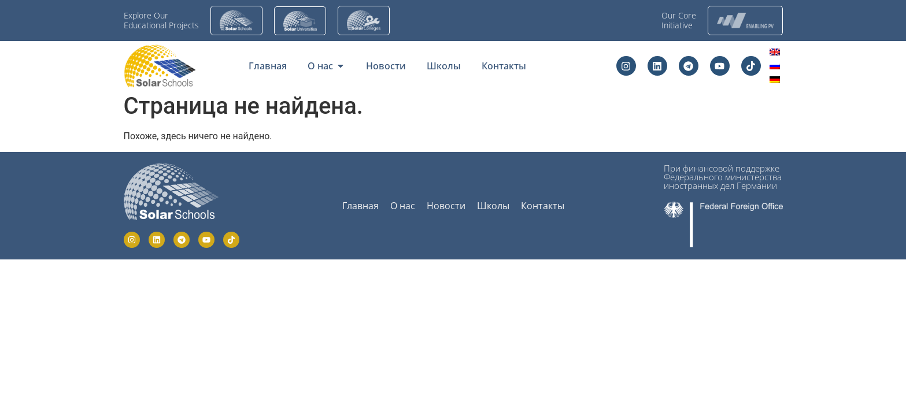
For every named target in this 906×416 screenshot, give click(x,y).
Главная (360, 205)
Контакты (542, 205)
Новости (446, 205)
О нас (402, 205)
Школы (493, 205)
